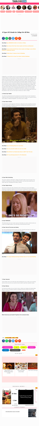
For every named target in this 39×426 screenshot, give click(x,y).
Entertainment (24, 3)
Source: (3, 217)
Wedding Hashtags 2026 (7, 347)
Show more (23, 350)
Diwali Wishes (31, 347)
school (13, 337)
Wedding (3, 11)
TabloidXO (35, 35)
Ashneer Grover (20, 11)
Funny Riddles (28, 11)
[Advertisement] (19, 22)
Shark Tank (8, 11)
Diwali (16, 347)
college (16, 337)
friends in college (8, 337)
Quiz (18, 3)
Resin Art (12, 3)
